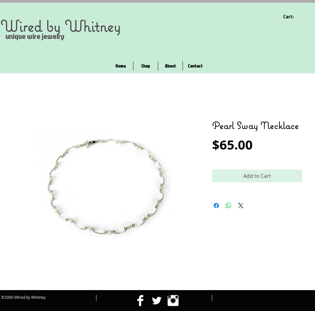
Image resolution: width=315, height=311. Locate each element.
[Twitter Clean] (156, 300)
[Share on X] (241, 205)
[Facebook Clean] (140, 300)
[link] (292, 17)
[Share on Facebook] (216, 205)
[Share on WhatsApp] (228, 205)
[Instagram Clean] (173, 300)
